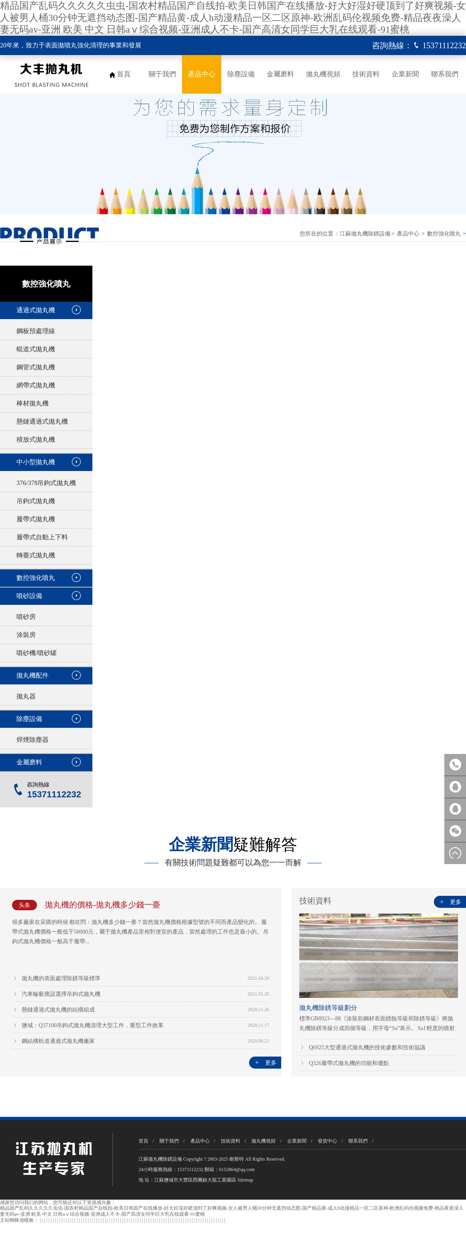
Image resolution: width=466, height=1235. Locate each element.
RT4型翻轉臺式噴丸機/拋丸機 (340, 300)
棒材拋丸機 (32, 403)
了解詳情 (308, 401)
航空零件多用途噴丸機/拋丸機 (280, 540)
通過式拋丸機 (35, 310)
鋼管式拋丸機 (35, 367)
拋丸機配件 (32, 675)
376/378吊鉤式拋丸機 (46, 482)
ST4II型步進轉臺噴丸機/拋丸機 (154, 646)
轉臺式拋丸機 (35, 555)
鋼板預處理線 (35, 331)
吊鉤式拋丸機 (35, 501)
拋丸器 (26, 696)
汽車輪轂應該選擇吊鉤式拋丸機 (61, 994)
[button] (457, 269)
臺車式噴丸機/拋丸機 (396, 540)
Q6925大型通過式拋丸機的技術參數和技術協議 (367, 1048)
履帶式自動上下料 (42, 537)
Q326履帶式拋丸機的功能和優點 (349, 1063)
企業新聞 (405, 74)
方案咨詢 (455, 809)
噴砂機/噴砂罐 (36, 652)
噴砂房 (26, 616)
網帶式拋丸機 (35, 385)
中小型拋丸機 (35, 462)
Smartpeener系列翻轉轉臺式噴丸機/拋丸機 (284, 655)
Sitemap (245, 1180)
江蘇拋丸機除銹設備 (365, 234)
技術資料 (366, 74)
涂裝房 (26, 634)
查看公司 (414, 401)
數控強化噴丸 (444, 234)
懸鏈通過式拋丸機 (42, 421)
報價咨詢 (455, 787)
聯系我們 (444, 74)
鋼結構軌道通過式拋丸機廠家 (58, 1041)
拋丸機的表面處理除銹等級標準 (61, 978)
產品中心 (201, 74)
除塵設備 (241, 74)
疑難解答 (233, 845)
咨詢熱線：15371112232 (455, 765)
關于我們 (162, 74)
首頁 (124, 74)
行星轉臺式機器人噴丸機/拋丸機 (156, 540)
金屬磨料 (280, 74)
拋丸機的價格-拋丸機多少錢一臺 (102, 904)
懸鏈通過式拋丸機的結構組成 (58, 1010)
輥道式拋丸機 (35, 349)
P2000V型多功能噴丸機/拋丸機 (154, 753)
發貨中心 (327, 1141)
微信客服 (455, 831)
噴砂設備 (29, 595)
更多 (265, 1063)
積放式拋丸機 (35, 439)
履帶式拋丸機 (35, 519)
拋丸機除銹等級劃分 (328, 1007)
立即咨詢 (361, 401)
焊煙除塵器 (32, 739)
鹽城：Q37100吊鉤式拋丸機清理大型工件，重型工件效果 (93, 1025)
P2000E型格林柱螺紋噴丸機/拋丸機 (286, 753)
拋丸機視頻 (323, 74)
